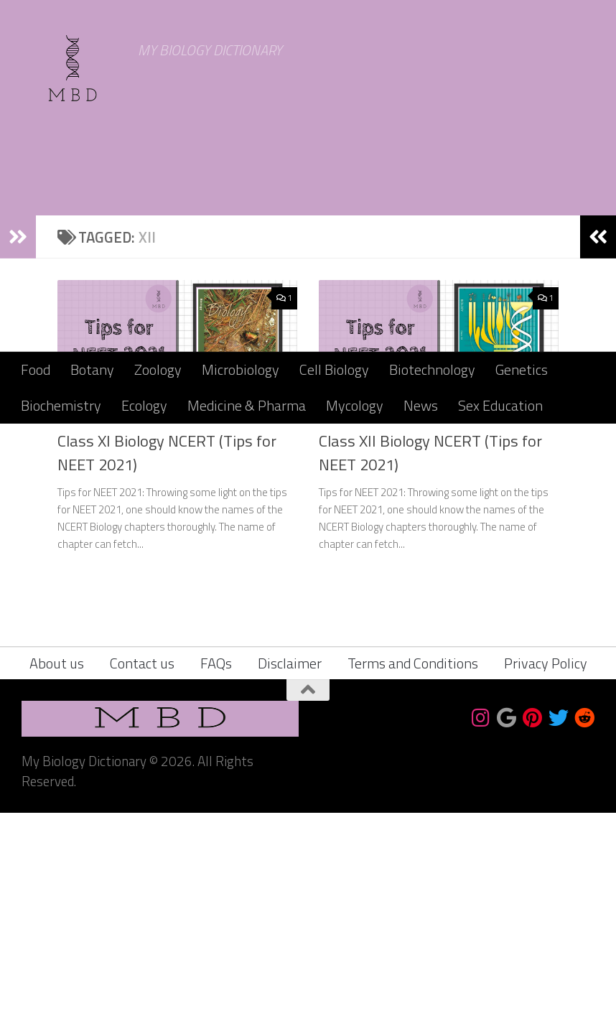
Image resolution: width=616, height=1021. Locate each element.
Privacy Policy (545, 871)
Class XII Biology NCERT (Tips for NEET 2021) (430, 661)
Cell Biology (334, 369)
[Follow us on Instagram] (481, 926)
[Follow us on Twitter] (559, 926)
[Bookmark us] (507, 926)
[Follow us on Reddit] (584, 926)
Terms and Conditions (412, 871)
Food (35, 369)
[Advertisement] (308, 244)
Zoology (158, 369)
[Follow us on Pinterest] (533, 926)
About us (56, 871)
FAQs (216, 871)
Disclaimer (290, 871)
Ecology (144, 405)
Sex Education (500, 405)
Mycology (354, 405)
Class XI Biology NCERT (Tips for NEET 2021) (166, 661)
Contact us (142, 871)
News (420, 405)
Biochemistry (61, 405)
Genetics (521, 369)
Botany (92, 369)
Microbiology (240, 369)
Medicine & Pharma (246, 405)
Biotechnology (432, 369)
